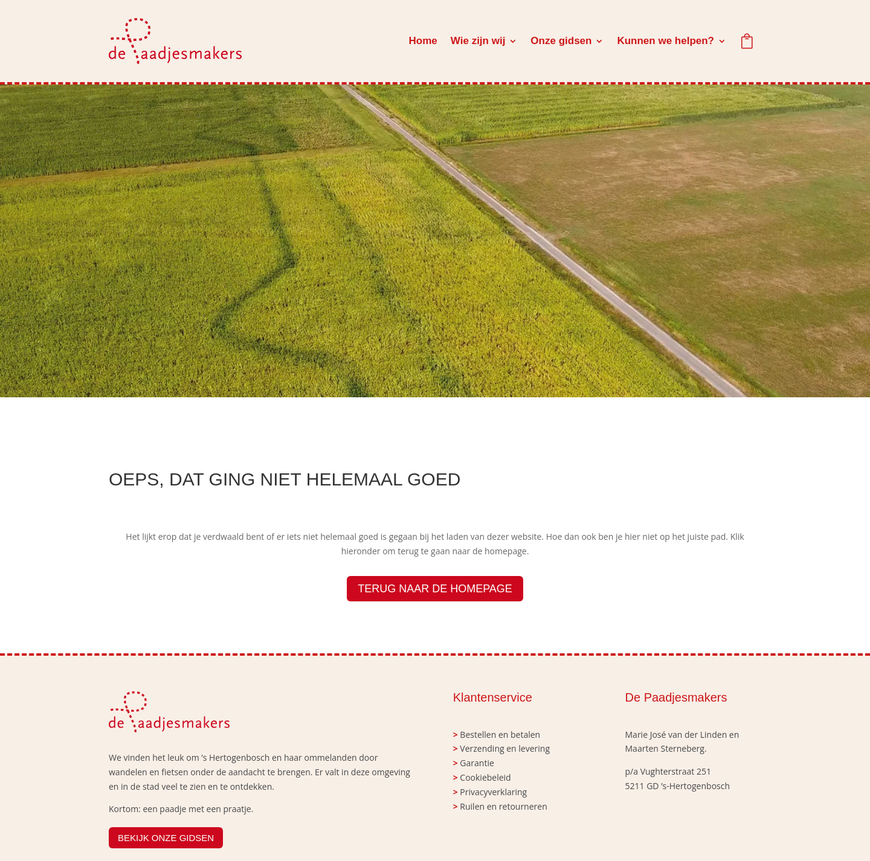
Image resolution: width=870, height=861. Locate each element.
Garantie (477, 763)
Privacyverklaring (493, 792)
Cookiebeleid (485, 777)
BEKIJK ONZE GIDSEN (166, 838)
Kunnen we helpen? (665, 40)
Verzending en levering (505, 748)
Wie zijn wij (478, 40)
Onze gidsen (560, 40)
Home (423, 40)
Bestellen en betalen (500, 734)
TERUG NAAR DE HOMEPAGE (435, 589)
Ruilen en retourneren (503, 806)
